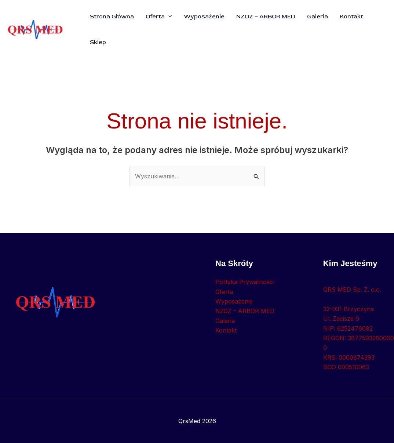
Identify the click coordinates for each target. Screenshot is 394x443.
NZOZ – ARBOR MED (265, 16)
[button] (168, 16)
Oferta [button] (159, 16)
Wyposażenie (204, 16)
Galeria (317, 16)
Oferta (224, 291)
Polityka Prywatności (244, 282)
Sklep (98, 42)
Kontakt (351, 16)
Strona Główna (112, 16)
